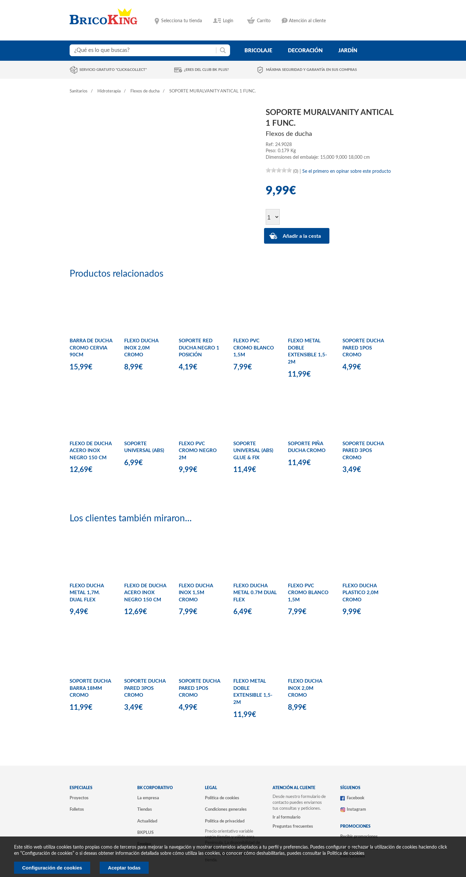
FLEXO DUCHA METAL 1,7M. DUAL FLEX (87, 592)
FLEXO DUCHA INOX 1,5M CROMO (196, 592)
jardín (347, 50)
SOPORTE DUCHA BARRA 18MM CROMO (90, 688)
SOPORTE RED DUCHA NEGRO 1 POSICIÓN (199, 347)
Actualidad (147, 821)
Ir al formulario (286, 817)
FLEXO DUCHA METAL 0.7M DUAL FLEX (255, 592)
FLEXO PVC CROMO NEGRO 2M (198, 450)
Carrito (264, 21)
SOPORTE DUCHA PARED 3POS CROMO (363, 450)
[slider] (279, 170)
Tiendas (144, 809)
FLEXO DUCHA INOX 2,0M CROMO (141, 347)
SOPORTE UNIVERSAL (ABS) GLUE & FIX (253, 450)
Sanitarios (79, 91)
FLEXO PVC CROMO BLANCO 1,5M (253, 347)
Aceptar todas (124, 867)
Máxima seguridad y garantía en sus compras (311, 70)
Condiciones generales (226, 809)
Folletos (77, 809)
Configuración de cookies (52, 867)
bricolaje (258, 50)
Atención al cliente (307, 21)
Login (228, 21)
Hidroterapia (109, 91)
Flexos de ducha (144, 91)
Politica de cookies (345, 853)
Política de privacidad (224, 821)
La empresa (148, 798)
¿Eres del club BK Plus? (206, 70)
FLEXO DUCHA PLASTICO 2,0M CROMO (360, 592)
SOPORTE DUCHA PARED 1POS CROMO (363, 347)
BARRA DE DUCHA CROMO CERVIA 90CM (91, 347)
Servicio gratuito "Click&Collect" (113, 70)
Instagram (356, 809)
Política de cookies (222, 798)
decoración (305, 50)
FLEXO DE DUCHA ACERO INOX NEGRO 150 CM (90, 450)
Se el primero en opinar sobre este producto (346, 171)
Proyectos (79, 798)
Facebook (355, 798)
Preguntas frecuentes (293, 826)
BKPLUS (145, 833)
